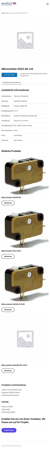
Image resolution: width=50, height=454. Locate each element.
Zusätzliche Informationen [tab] (11, 82)
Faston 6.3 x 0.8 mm (21, 121)
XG (7, 13)
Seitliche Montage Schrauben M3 (25, 116)
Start (3, 13)
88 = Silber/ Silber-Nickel (23, 126)
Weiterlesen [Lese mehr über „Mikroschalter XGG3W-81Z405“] (8, 310)
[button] (48, 4)
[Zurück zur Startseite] (8, 4)
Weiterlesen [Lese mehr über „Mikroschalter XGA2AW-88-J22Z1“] (8, 371)
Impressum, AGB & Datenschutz (11, 446)
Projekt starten (9, 430)
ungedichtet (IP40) (20, 101)
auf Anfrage (18, 135)
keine (16, 130)
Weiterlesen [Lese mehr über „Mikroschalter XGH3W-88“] (8, 203)
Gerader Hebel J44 (20, 106)
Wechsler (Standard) (21, 96)
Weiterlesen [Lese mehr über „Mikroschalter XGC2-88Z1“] (8, 256)
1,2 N (16, 111)
